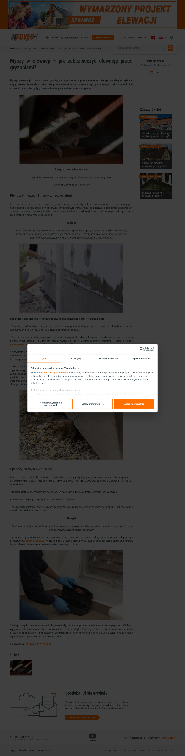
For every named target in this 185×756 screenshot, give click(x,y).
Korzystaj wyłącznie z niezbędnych (51, 403)
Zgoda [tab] (43, 358)
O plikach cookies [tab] (141, 358)
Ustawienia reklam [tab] (108, 358)
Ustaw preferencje (93, 404)
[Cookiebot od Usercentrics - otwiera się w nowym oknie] (141, 349)
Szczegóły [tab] (76, 358)
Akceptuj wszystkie (134, 404)
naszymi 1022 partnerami (52, 372)
